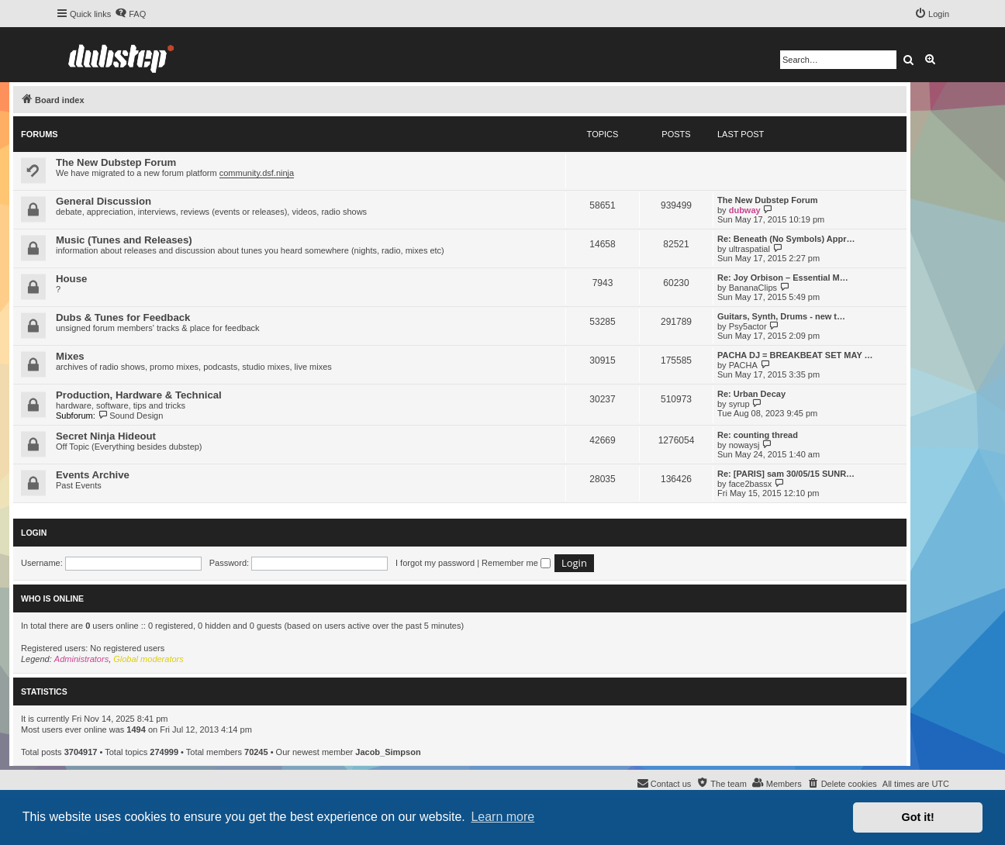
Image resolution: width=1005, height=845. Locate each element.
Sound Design (131, 415)
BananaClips (753, 287)
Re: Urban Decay (751, 393)
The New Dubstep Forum (116, 162)
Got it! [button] (918, 817)
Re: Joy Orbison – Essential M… (782, 277)
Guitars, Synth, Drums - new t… (781, 316)
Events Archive (93, 475)
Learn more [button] (502, 816)
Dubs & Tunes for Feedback (123, 317)
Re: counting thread (757, 435)
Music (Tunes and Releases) (124, 240)
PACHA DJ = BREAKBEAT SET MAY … (795, 355)
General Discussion (103, 201)
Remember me (516, 562)
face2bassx (750, 483)
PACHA (743, 365)
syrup (739, 404)
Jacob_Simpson (387, 752)
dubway (745, 210)
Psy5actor (748, 326)
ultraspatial (749, 249)
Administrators (81, 659)
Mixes (70, 356)
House (71, 279)
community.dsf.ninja (256, 173)
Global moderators (148, 659)
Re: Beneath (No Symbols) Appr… (786, 238)
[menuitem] (130, 14)
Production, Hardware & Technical (139, 395)
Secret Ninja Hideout (106, 436)
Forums (39, 134)
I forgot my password (435, 562)
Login (34, 532)
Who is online (52, 598)
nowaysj (744, 445)
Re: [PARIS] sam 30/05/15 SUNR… (786, 473)
